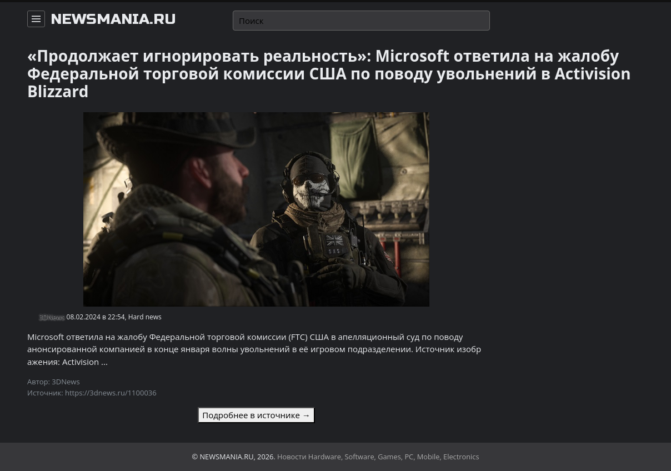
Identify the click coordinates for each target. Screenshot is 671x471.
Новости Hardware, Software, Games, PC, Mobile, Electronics (378, 457)
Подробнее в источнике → (256, 414)
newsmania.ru (113, 19)
